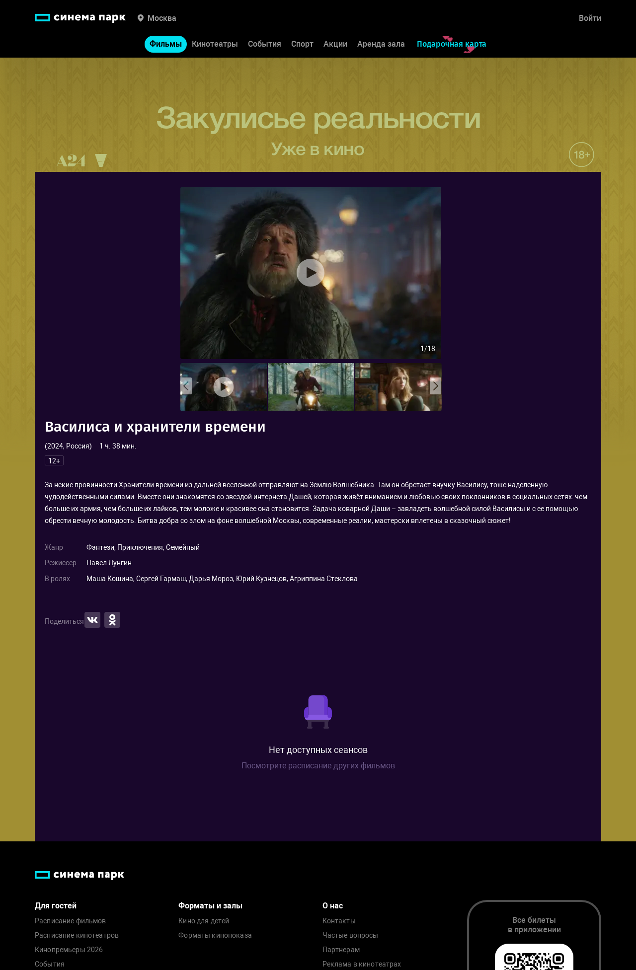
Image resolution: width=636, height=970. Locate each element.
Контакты (339, 921)
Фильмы (166, 44)
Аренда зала (381, 44)
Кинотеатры (215, 44)
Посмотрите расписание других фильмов (318, 765)
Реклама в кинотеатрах (361, 964)
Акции (335, 44)
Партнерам (341, 950)
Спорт (302, 44)
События (264, 44)
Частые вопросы (350, 935)
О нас (332, 905)
